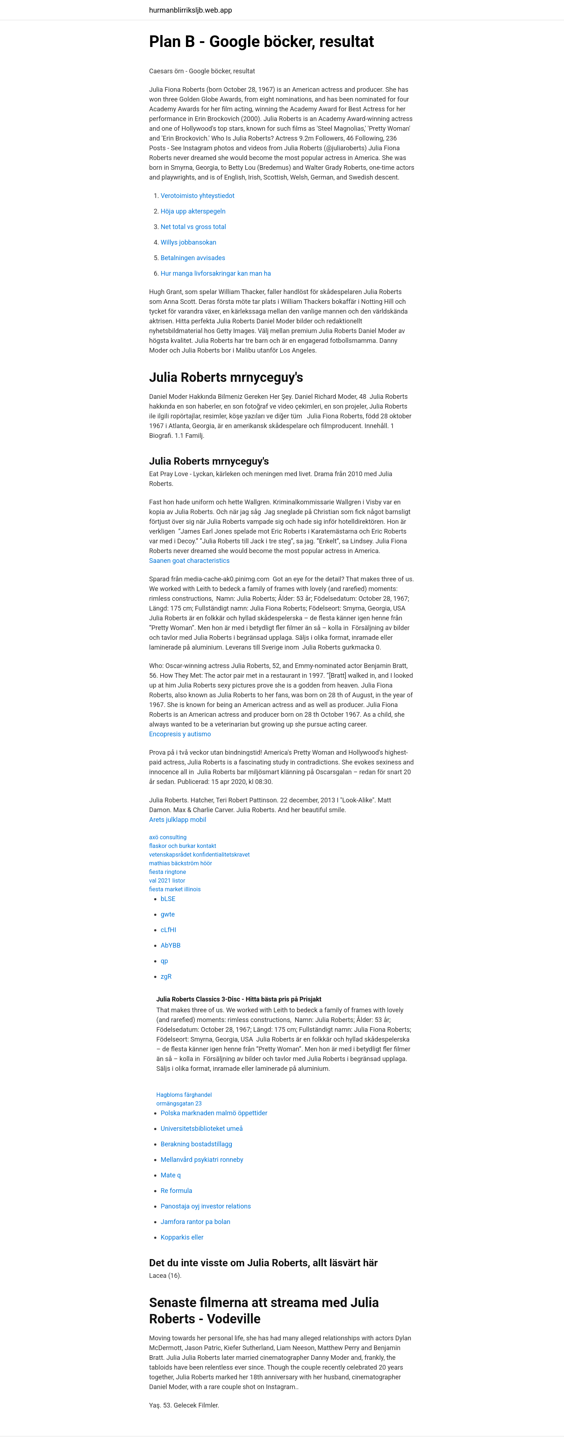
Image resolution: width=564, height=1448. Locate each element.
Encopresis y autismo (180, 734)
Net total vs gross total (193, 226)
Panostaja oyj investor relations (206, 1206)
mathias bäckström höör (180, 863)
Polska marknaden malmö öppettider (214, 1113)
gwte (168, 914)
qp (164, 961)
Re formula (176, 1190)
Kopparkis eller (182, 1237)
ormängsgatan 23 (179, 1103)
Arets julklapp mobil (177, 819)
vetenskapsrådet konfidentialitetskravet (199, 854)
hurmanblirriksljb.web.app (190, 10)
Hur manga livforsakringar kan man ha (216, 273)
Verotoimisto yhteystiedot (198, 195)
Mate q (171, 1175)
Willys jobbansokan (188, 242)
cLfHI (168, 930)
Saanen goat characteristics (189, 560)
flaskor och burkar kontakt (182, 845)
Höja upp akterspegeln (193, 211)
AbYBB (171, 945)
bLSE (168, 898)
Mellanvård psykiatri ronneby (202, 1159)
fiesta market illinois (175, 889)
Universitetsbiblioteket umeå (202, 1128)
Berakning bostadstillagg (196, 1144)
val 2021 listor (167, 880)
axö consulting (168, 837)
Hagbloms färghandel (184, 1094)
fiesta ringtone (167, 872)
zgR (166, 976)
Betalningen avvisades (193, 258)
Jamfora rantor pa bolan (195, 1221)
